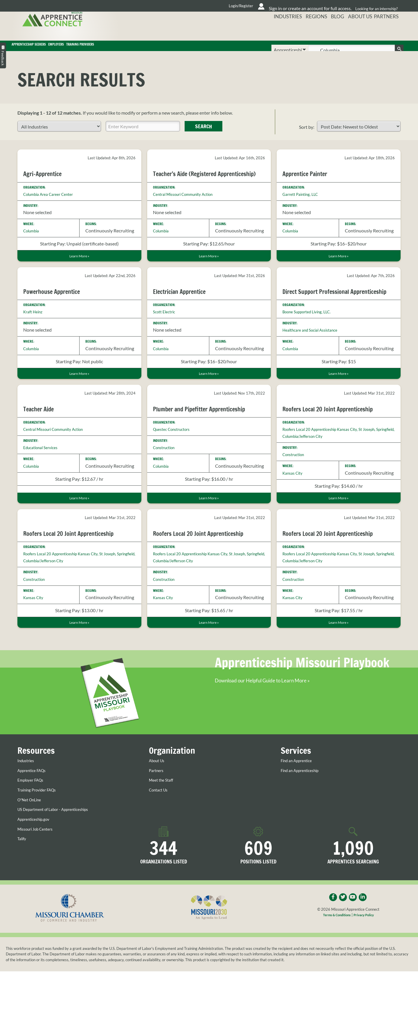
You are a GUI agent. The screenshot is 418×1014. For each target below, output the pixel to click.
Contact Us (160, 830)
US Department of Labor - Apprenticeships (59, 849)
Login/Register (183, 6)
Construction (166, 474)
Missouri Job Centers (38, 869)
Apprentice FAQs (34, 811)
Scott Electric (166, 329)
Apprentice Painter (309, 182)
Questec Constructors (175, 456)
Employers (126, 50)
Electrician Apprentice (185, 309)
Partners (389, 30)
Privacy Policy (366, 957)
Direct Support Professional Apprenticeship (322, 312)
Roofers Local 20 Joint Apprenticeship (337, 435)
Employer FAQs (33, 820)
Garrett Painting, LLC (303, 202)
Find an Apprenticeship (304, 811)
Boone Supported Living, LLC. (311, 336)
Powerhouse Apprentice (57, 309)
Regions (311, 30)
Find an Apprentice (300, 801)
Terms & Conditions (335, 957)
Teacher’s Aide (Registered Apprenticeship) (191, 185)
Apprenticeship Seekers (56, 50)
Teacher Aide (41, 435)
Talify (22, 879)
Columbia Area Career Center (52, 202)
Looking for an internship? (375, 5)
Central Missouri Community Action (189, 210)
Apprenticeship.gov (36, 859)
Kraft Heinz (34, 329)
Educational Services (43, 474)
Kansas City (294, 499)
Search (203, 134)
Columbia (33, 239)
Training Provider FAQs (40, 830)
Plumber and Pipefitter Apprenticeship (208, 435)
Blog (334, 30)
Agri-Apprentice (46, 182)
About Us (359, 30)
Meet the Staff (163, 820)
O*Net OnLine (31, 840)
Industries (280, 30)
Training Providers (188, 50)
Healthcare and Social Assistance (315, 355)
